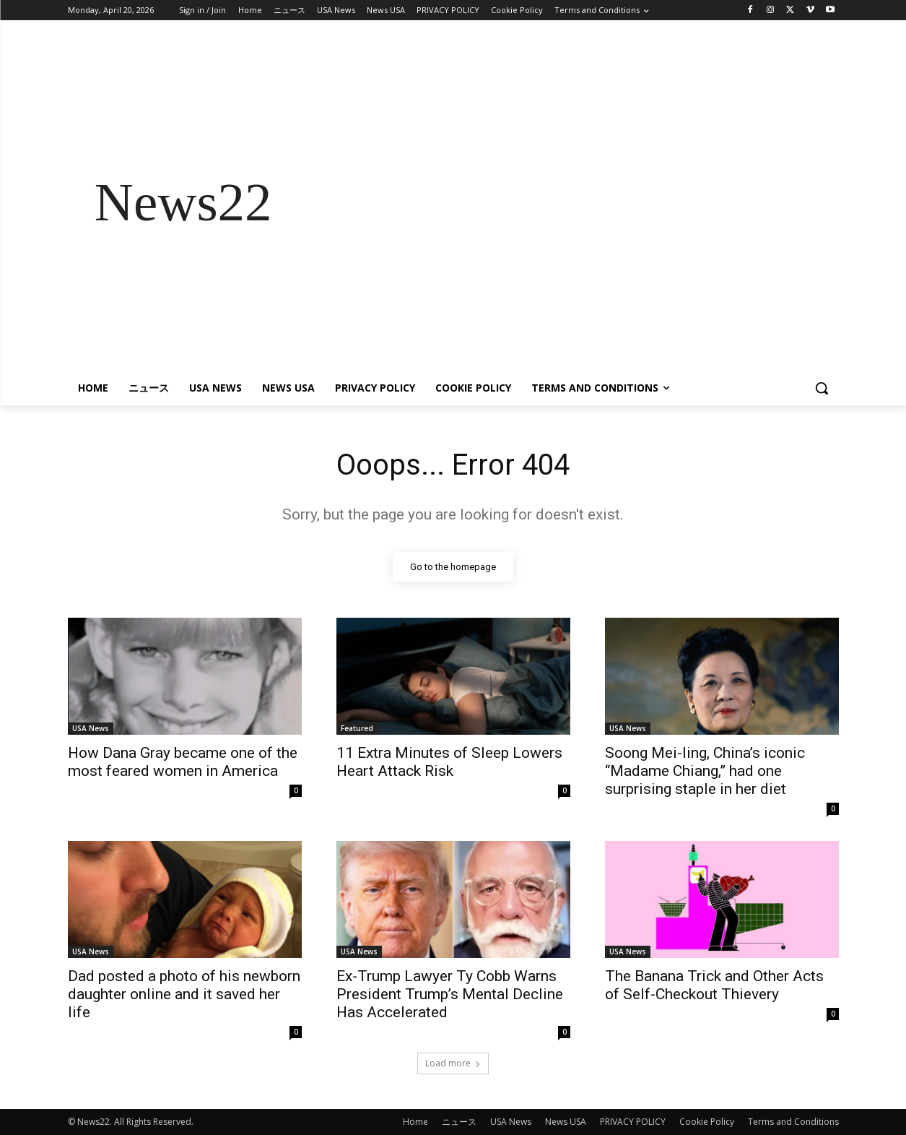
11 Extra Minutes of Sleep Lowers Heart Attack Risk (449, 762)
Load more (453, 1063)
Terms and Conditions (793, 1121)
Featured (357, 728)
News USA (565, 1121)
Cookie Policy (706, 1121)
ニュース (459, 1121)
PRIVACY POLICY (633, 1121)
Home (415, 1121)
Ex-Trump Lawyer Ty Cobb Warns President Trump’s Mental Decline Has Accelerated (449, 994)
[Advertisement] (569, 202)
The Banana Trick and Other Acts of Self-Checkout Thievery (714, 985)
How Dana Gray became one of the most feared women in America (182, 762)
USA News (90, 728)
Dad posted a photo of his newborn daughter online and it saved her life (184, 994)
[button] (821, 388)
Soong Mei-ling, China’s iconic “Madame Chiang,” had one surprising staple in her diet (705, 771)
